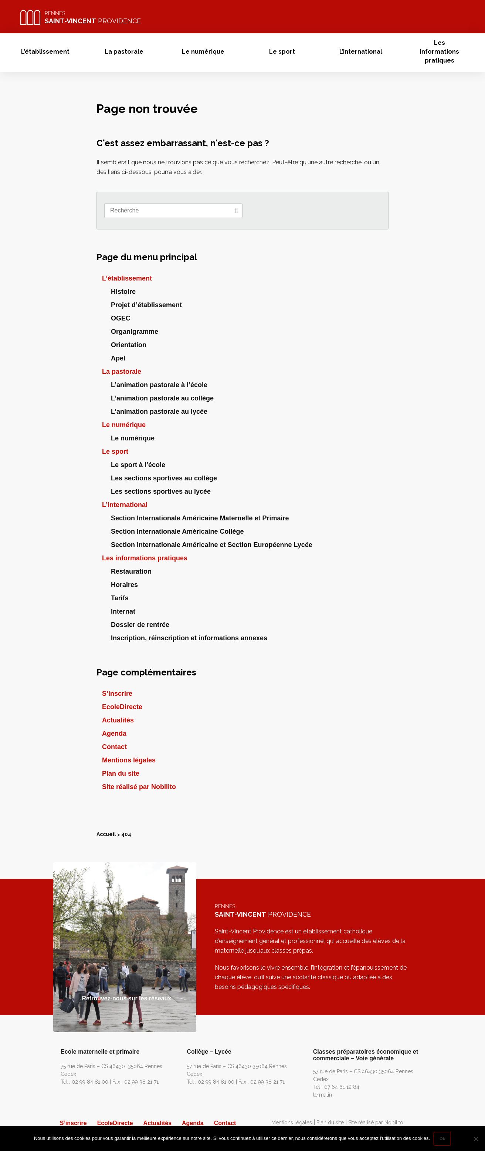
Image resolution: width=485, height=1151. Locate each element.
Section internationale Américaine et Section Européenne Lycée (211, 544)
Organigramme (134, 331)
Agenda (114, 733)
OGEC (120, 318)
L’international (360, 51)
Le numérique (203, 51)
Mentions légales (129, 760)
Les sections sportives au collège (164, 478)
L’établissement (45, 51)
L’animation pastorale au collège (162, 398)
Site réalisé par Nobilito (139, 787)
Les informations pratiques (439, 51)
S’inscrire (117, 693)
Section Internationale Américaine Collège (177, 531)
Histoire (123, 291)
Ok (442, 1139)
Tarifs (120, 598)
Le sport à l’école (138, 465)
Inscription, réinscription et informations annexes (189, 638)
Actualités (118, 720)
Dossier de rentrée (140, 624)
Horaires (124, 584)
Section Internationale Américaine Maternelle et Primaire (200, 518)
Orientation (128, 345)
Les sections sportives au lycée (161, 491)
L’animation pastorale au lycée (159, 411)
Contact (114, 747)
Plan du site (120, 773)
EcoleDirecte (122, 707)
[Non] (475, 1138)
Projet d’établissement (146, 305)
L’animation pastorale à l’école (159, 385)
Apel (118, 358)
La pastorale (124, 51)
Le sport (282, 51)
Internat (123, 611)
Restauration (131, 571)
